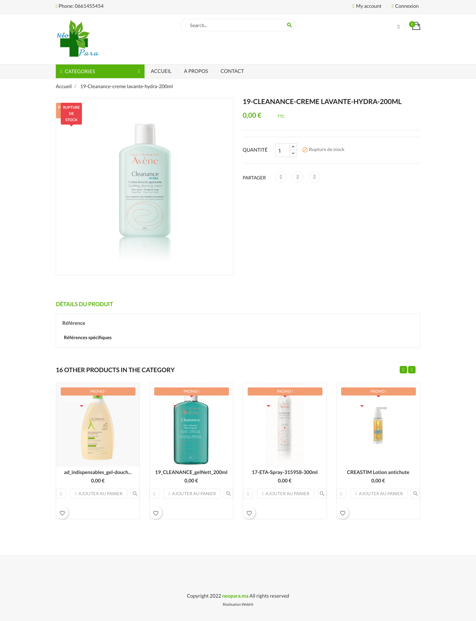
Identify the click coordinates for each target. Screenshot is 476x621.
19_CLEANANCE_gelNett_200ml (191, 472)
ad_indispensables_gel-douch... (98, 472)
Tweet (297, 177)
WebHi (247, 604)
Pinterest (314, 177)
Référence (73, 323)
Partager (281, 177)
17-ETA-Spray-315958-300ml (285, 472)
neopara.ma (235, 596)
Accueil (161, 71)
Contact (232, 71)
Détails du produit (84, 304)
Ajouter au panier (98, 493)
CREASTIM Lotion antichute (378, 472)
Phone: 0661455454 (80, 6)
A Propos (196, 71)
